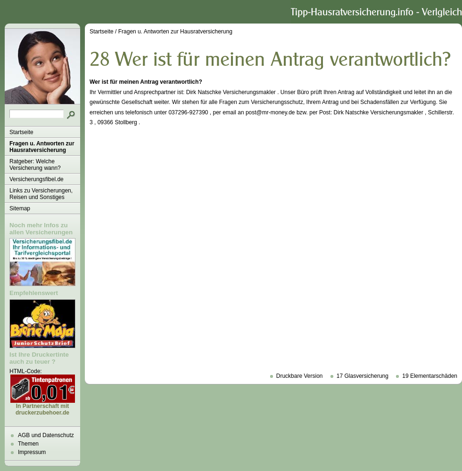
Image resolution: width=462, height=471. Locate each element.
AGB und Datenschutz (46, 435)
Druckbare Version (299, 376)
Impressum (32, 452)
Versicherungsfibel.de (36, 179)
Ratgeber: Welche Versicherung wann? (35, 164)
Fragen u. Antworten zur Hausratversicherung (41, 146)
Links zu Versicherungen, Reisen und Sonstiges (41, 193)
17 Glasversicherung (362, 376)
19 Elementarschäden (429, 376)
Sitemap (19, 208)
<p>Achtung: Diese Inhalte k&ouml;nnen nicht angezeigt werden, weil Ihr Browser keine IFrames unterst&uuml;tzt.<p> (273, 250)
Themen (28, 443)
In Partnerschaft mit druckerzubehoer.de (42, 407)
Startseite (21, 132)
